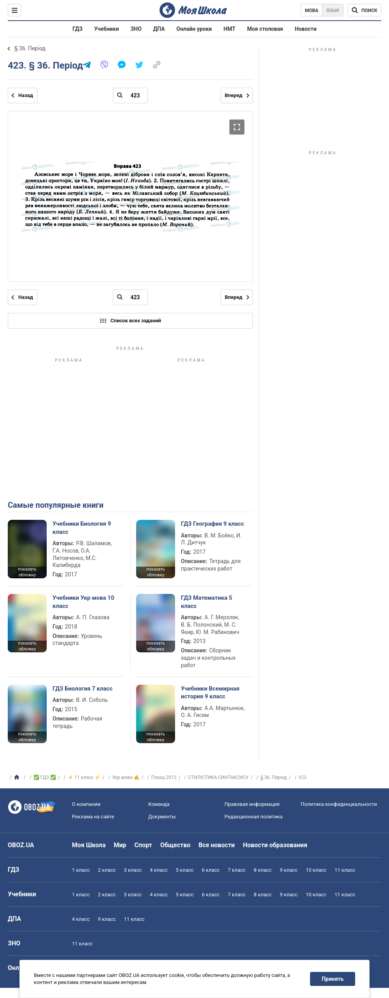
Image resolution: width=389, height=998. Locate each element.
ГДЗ (77, 29)
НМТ (230, 29)
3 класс (133, 870)
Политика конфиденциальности (339, 804)
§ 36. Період (30, 48)
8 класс (263, 870)
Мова (312, 10)
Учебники (106, 29)
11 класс (345, 870)
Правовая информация (252, 804)
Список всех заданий (130, 320)
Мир (120, 845)
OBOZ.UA (21, 845)
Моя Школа (89, 845)
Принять (332, 979)
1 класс (81, 870)
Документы (162, 817)
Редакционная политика (253, 817)
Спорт (143, 845)
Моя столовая (265, 29)
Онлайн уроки (194, 29)
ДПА (159, 29)
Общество (175, 845)
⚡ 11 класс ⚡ (84, 777)
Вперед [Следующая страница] (233, 95)
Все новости (217, 845)
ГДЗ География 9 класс (212, 523)
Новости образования (275, 845)
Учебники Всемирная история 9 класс (210, 692)
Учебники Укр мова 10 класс (83, 601)
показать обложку (27, 572)
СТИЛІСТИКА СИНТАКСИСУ (218, 777)
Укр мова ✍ (125, 777)
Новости (306, 29)
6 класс (211, 870)
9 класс (289, 870)
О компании (86, 804)
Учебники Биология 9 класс (82, 527)
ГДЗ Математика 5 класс (206, 601)
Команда (159, 804)
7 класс (237, 870)
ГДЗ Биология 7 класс (82, 688)
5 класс (185, 870)
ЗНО (136, 29)
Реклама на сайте (93, 817)
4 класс (159, 870)
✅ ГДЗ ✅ (44, 777)
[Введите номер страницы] (130, 95)
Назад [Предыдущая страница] (25, 95)
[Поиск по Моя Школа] (364, 10)
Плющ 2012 (164, 777)
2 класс (107, 870)
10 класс (316, 870)
